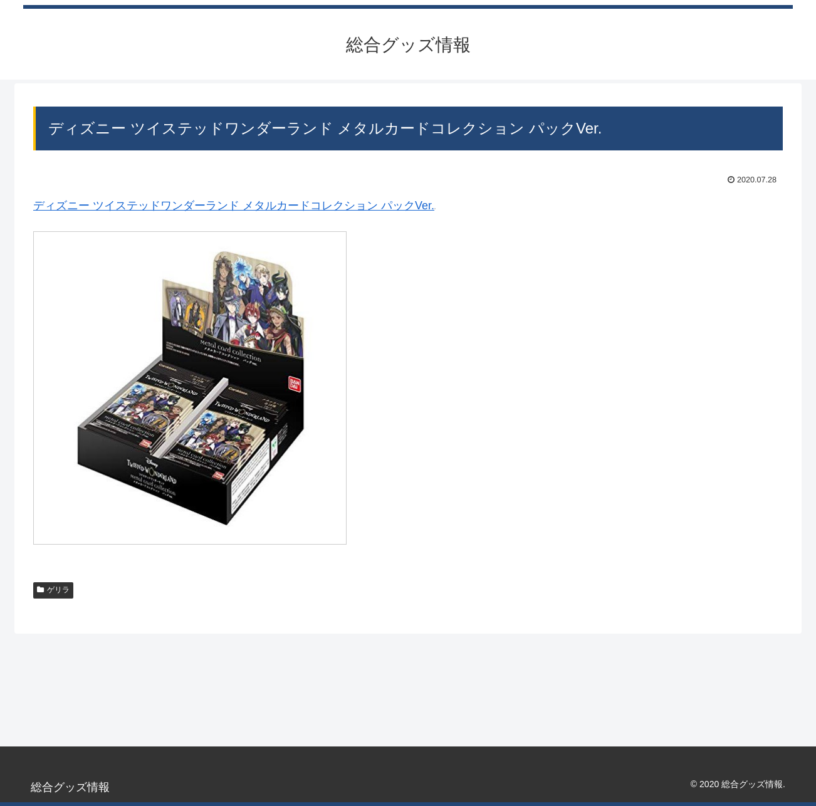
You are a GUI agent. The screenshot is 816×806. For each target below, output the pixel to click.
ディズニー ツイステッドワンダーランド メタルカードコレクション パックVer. (233, 205)
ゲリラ (53, 589)
